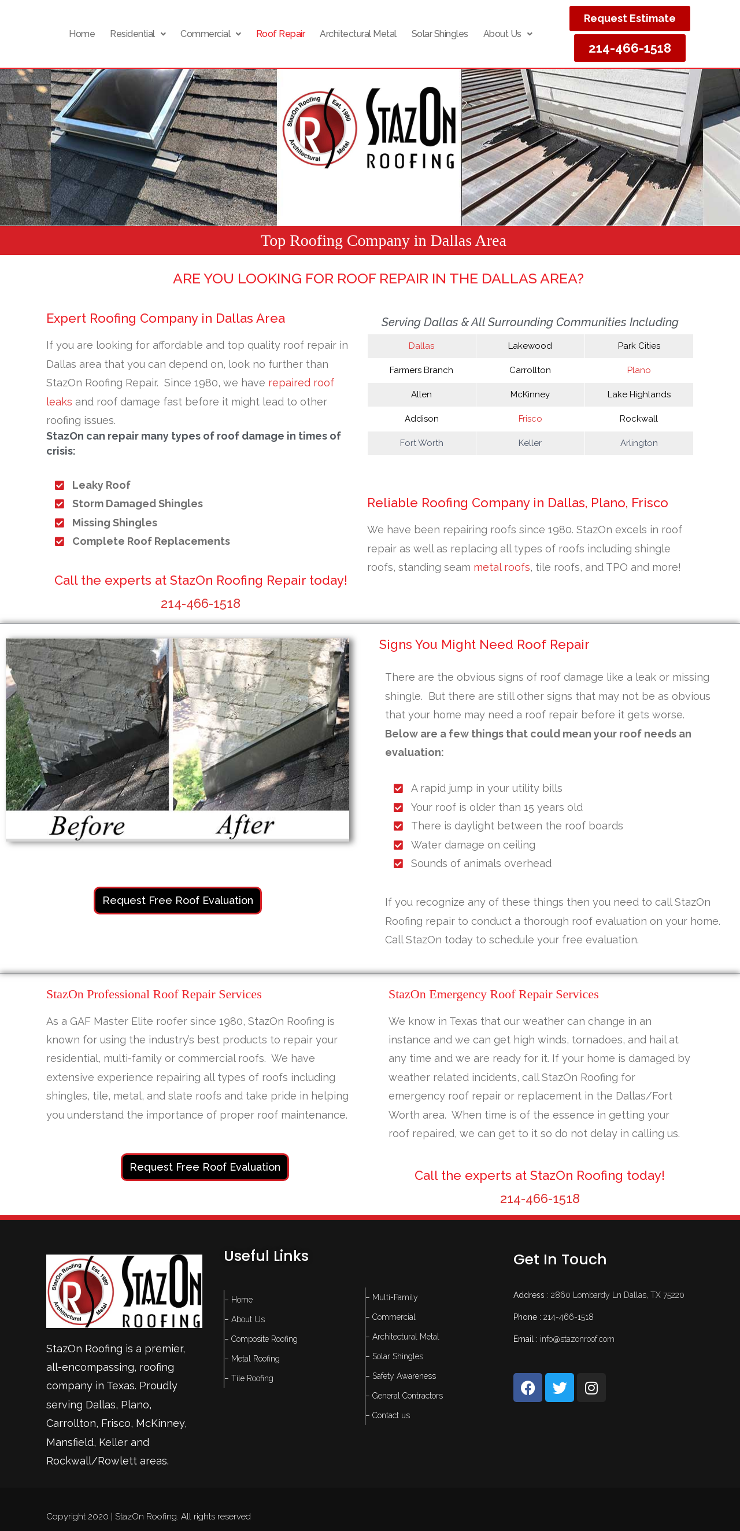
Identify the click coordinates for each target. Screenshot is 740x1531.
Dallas (421, 346)
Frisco (530, 419)
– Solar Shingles (394, 1356)
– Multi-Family (391, 1297)
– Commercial (390, 1317)
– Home (238, 1299)
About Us (507, 33)
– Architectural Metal (402, 1336)
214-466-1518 (200, 603)
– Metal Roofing (252, 1358)
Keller (113, 1442)
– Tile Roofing (248, 1378)
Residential (137, 33)
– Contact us (387, 1415)
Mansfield (70, 1442)
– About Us (244, 1319)
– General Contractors (404, 1395)
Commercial (210, 33)
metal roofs (501, 567)
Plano (639, 370)
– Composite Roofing (261, 1339)
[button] (137, 34)
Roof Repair (280, 33)
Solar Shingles (440, 33)
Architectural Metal (358, 33)
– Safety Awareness (400, 1376)
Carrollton (71, 1423)
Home (82, 33)
